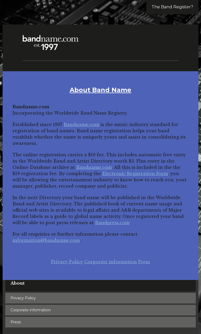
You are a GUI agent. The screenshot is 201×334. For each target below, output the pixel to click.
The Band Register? (172, 6)
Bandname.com (81, 124)
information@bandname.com (46, 240)
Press (144, 261)
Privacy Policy (67, 261)
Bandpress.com (112, 222)
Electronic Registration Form (135, 173)
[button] (172, 39)
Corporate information (110, 261)
